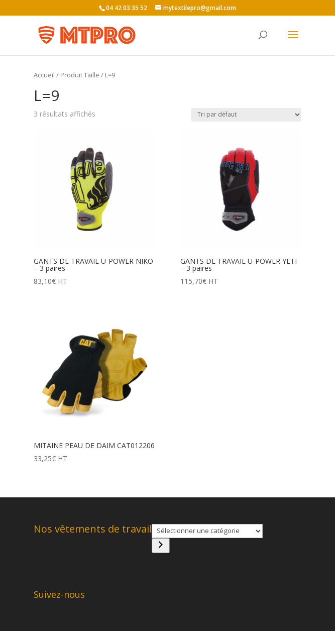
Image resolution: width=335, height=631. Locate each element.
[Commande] (246, 115)
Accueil (44, 74)
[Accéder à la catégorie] (161, 545)
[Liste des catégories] (207, 531)
